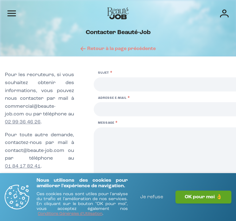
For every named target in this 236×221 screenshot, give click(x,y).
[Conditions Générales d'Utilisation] (70, 214)
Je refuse (151, 197)
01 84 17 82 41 (23, 166)
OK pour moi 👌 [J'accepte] (203, 197)
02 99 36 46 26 (23, 122)
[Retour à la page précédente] (118, 49)
